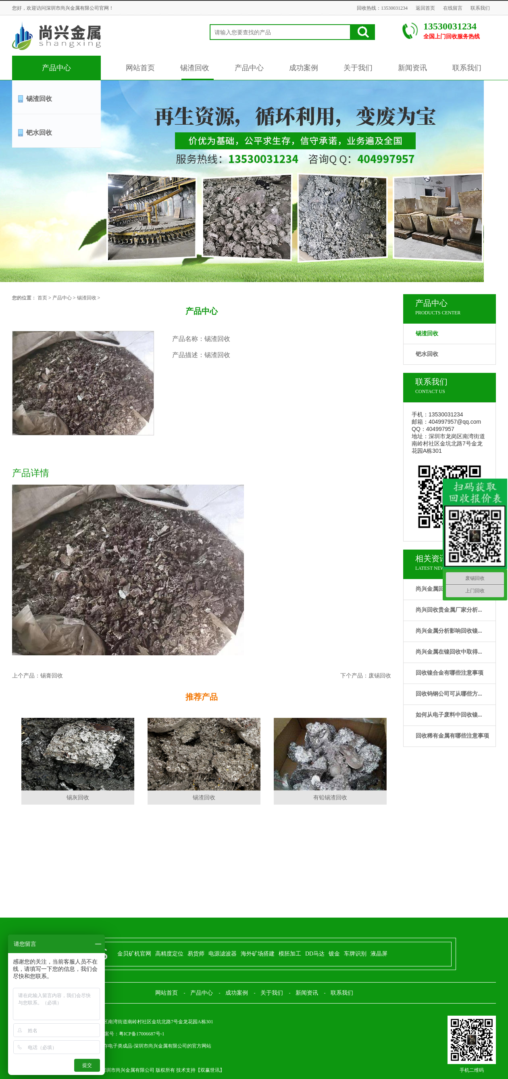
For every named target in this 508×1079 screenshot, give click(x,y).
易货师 (195, 954)
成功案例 (303, 68)
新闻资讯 (412, 68)
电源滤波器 (222, 954)
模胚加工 (290, 954)
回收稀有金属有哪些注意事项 (452, 736)
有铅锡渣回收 (330, 798)
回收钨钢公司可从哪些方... (449, 694)
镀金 (334, 954)
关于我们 (358, 68)
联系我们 (480, 8)
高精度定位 (169, 954)
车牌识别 (355, 954)
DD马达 (315, 954)
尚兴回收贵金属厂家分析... (449, 610)
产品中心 (56, 68)
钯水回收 (39, 132)
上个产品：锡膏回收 (37, 676)
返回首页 (425, 8)
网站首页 (140, 68)
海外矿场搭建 (258, 954)
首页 (42, 298)
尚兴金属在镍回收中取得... (449, 652)
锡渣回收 (194, 68)
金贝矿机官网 (134, 954)
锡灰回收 (78, 798)
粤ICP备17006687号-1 (141, 1034)
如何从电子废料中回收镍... (449, 715)
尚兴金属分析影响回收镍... (449, 631)
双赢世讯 (210, 1070)
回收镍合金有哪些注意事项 (449, 673)
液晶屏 (379, 954)
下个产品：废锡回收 (365, 676)
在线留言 (452, 8)
